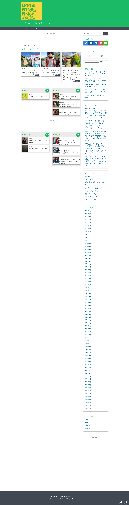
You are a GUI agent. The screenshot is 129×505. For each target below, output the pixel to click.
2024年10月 (88, 240)
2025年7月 (88, 219)
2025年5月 (88, 225)
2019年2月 (88, 399)
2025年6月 (88, 222)
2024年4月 (88, 252)
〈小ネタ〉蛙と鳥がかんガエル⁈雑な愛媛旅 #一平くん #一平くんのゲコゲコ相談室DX (69, 161)
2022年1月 (88, 317)
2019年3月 (88, 396)
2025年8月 (88, 217)
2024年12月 (88, 234)
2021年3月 (88, 334)
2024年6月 (88, 246)
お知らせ (87, 425)
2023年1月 (88, 284)
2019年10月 (88, 376)
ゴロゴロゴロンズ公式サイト (93, 188)
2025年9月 (88, 214)
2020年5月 (88, 355)
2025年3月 (88, 228)
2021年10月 (88, 326)
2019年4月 (88, 393)
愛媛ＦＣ (87, 185)
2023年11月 (88, 261)
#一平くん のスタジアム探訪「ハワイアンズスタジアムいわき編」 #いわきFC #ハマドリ (69, 142)
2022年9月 (88, 293)
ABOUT (87, 419)
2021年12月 (88, 320)
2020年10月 (88, 343)
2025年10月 (88, 211)
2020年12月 (88, 337)
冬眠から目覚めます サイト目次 (38, 148)
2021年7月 (88, 329)
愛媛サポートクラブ (90, 194)
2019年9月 (88, 379)
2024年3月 (88, 255)
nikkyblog (87, 176)
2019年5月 (88, 390)
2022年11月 (88, 290)
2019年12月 (88, 370)
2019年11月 (88, 373)
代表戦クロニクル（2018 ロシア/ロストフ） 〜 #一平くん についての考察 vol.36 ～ (96, 110)
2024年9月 (88, 243)
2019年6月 (88, 388)
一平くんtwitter (89, 179)
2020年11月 (88, 340)
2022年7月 (88, 299)
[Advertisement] (51, 38)
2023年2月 (88, 281)
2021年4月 (88, 332)
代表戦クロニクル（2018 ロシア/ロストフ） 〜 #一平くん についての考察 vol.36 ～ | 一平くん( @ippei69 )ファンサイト (95, 137)
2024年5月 (88, 249)
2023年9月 (88, 267)
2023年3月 (88, 278)
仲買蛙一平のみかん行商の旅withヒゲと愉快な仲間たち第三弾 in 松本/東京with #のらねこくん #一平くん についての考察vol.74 (71, 75)
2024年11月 (88, 237)
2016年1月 (88, 408)
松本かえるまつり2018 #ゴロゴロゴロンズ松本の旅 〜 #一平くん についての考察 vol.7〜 (95, 145)
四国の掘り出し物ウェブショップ (94, 182)
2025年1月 (88, 231)
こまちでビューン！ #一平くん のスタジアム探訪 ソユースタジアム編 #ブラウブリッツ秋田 (69, 152)
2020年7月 (88, 352)
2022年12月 (88, 287)
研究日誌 (37, 74)
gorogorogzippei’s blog (91, 191)
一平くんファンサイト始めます (37, 96)
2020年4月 (88, 358)
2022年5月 (88, 305)
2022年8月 (88, 296)
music (86, 422)
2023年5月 (88, 275)
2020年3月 (88, 361)
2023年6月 (88, 273)
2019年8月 (88, 382)
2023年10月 (88, 264)
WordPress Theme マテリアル (68, 496)
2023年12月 (88, 258)
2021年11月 (88, 323)
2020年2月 (88, 364)
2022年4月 (88, 308)
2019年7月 (88, 385)
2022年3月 (88, 311)
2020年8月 (88, 349)
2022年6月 (88, 302)
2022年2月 (88, 314)
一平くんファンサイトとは (29, 28)
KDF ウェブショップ (91, 197)
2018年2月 (88, 405)
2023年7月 (88, 270)
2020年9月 (88, 346)
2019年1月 (88, 402)
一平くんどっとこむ (90, 199)
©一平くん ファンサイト (58, 499)
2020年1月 (88, 367)
